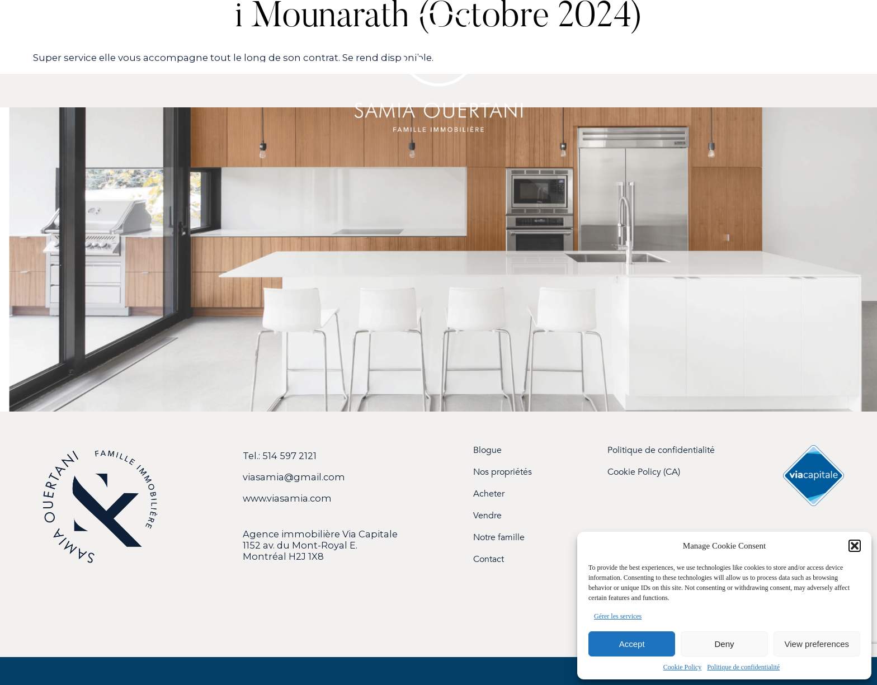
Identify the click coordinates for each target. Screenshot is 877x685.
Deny (724, 644)
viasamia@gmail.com (294, 477)
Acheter (488, 494)
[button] (854, 545)
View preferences (817, 644)
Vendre (487, 516)
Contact (488, 559)
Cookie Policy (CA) (643, 472)
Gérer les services (618, 616)
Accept (632, 644)
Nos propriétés (502, 472)
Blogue (487, 450)
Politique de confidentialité (743, 667)
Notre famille (499, 537)
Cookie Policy (682, 667)
